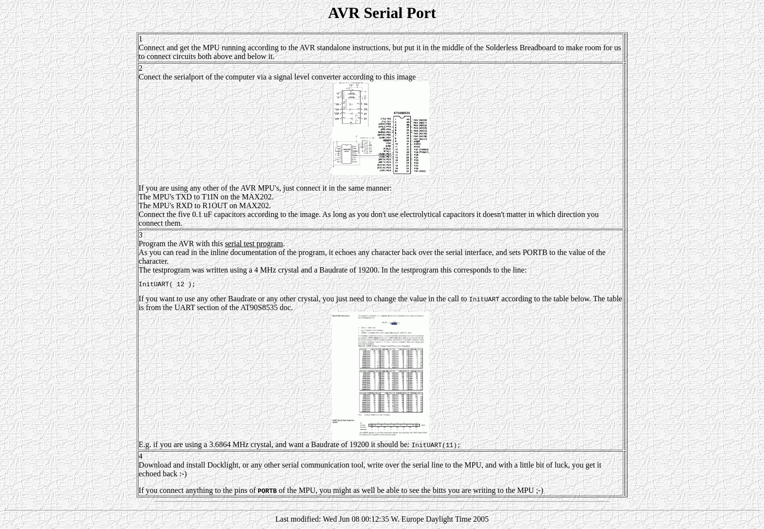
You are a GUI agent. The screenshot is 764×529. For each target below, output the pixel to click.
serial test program (254, 243)
